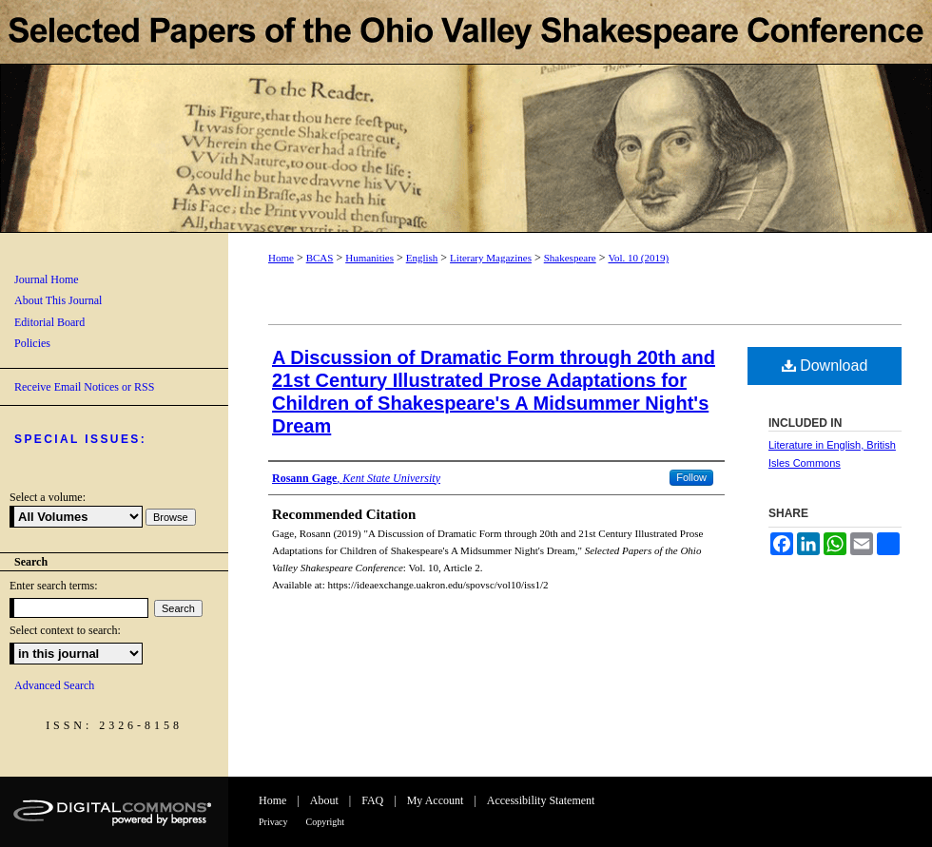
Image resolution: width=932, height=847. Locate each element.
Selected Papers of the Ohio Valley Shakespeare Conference (466, 116)
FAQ (372, 800)
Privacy (273, 822)
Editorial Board (49, 322)
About (324, 800)
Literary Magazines (491, 257)
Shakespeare (570, 257)
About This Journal (58, 300)
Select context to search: (65, 630)
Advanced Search (54, 685)
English (422, 257)
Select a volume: (48, 497)
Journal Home (46, 279)
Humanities (369, 257)
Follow (691, 477)
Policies (32, 343)
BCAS (320, 257)
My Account (435, 800)
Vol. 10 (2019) (638, 257)
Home (281, 257)
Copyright (325, 822)
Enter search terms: (54, 585)
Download (825, 365)
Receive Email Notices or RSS (84, 387)
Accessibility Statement (541, 800)
